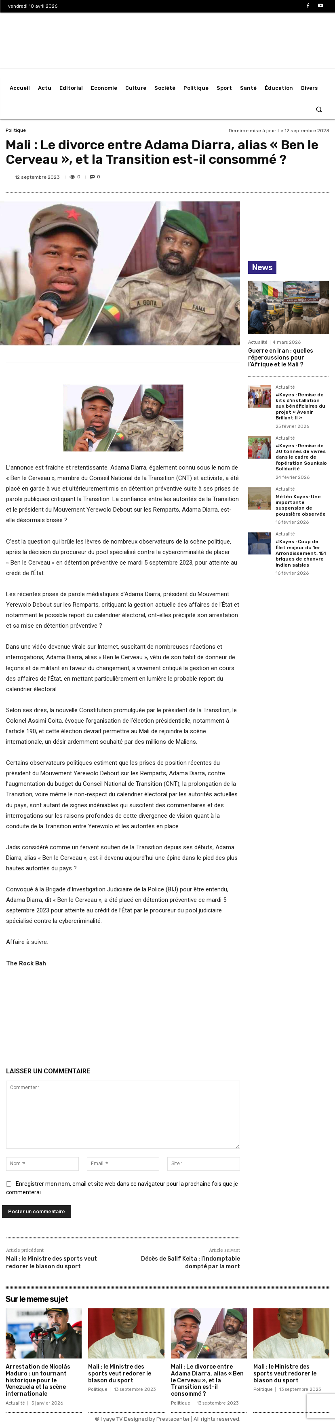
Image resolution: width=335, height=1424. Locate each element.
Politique (16, 130)
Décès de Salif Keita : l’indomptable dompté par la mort (190, 1262)
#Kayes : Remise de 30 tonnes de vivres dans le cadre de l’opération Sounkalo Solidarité (301, 457)
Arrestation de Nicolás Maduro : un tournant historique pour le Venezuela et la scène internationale (38, 1380)
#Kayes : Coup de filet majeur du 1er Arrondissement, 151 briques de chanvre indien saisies (301, 553)
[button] (319, 109)
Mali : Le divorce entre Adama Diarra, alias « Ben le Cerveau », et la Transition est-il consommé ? (207, 1380)
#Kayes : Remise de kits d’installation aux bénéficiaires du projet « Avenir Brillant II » (300, 406)
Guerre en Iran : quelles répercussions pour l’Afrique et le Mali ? (280, 357)
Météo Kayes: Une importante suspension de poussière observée (301, 505)
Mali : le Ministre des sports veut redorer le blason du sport (51, 1262)
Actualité (258, 342)
